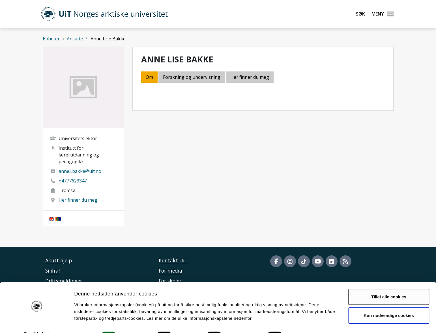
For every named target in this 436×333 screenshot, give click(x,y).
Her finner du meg (78, 200)
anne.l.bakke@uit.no (80, 171)
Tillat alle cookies (388, 282)
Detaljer (301, 321)
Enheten (52, 39)
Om (149, 77)
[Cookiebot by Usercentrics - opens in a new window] (36, 322)
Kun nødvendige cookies (389, 300)
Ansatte (75, 39)
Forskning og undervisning (191, 77)
